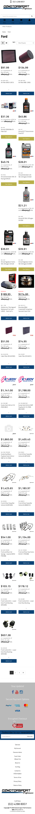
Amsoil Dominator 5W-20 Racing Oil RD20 (8, 178)
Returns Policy (18, 785)
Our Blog (17, 767)
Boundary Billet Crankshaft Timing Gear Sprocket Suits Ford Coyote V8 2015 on (25, 310)
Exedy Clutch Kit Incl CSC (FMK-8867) (8, 406)
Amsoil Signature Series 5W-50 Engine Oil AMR (25, 263)
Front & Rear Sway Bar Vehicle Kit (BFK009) (7, 504)
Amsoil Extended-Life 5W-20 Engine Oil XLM (24, 176)
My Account (17, 748)
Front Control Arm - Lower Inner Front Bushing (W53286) (8, 603)
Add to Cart (9, 93)
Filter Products (7, 26)
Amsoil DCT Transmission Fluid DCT (26, 132)
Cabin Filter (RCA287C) (24, 356)
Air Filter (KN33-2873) (7, 82)
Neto (24, 811)
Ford (9, 32)
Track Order (17, 756)
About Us (17, 763)
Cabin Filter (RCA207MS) (8, 356)
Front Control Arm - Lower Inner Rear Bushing (26, 602)
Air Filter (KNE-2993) (24, 82)
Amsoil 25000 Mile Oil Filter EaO (7, 130)
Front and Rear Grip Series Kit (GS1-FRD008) (26, 553)
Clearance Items (17, 752)
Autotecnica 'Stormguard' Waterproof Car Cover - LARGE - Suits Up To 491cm (8, 310)
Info (11, 74)
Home (4, 32)
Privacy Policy (17, 781)
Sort (14, 42)
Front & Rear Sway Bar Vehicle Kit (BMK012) (25, 504)
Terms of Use (17, 777)
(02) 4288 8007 (18, 1)
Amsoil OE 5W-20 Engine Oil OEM (25, 219)
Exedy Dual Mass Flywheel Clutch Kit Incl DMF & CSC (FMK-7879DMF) (7, 457)
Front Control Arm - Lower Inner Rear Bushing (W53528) (8, 652)
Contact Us (17, 771)
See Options (8, 137)
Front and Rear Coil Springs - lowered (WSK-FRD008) (8, 554)
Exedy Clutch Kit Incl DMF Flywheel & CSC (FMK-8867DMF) (25, 407)
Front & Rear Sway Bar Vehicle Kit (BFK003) (25, 455)
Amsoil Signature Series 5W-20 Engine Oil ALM (8, 263)
